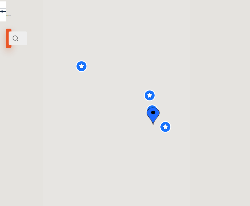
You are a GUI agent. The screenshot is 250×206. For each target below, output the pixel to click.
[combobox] (60, 38)
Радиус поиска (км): (21, 94)
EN (97, 12)
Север (13, 78)
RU (85, 12)
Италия (26, 78)
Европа (39, 78)
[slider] (18, 104)
